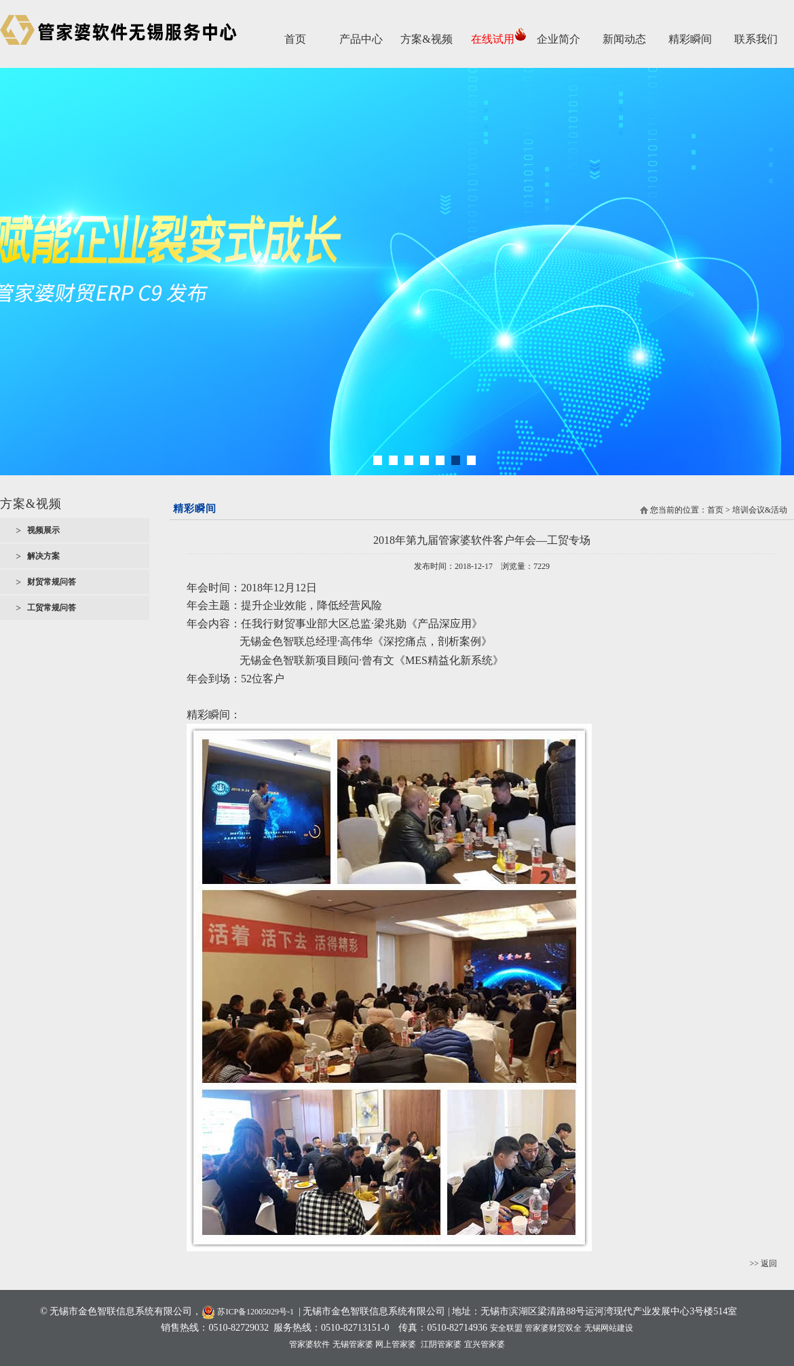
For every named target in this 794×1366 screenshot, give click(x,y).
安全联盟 (506, 1328)
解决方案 (43, 556)
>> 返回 (763, 1263)
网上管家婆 (395, 1344)
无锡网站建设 (608, 1328)
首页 (295, 39)
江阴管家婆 (441, 1344)
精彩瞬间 (690, 39)
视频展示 (43, 530)
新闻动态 (624, 39)
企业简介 (558, 39)
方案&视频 (426, 39)
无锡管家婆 (353, 1344)
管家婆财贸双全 (553, 1328)
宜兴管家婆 (484, 1344)
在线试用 (492, 39)
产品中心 (361, 39)
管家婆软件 (309, 1344)
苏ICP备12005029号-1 (248, 1311)
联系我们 (756, 39)
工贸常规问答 (51, 607)
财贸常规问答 (51, 582)
